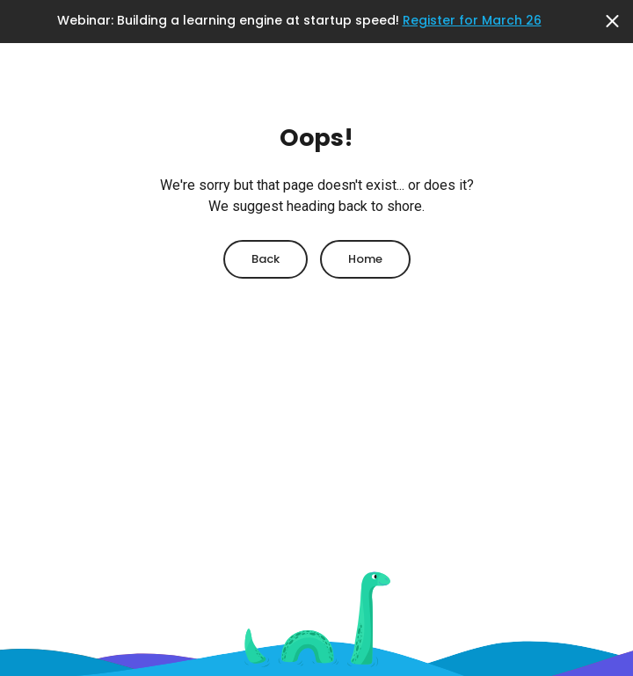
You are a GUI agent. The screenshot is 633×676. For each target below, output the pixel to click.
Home (365, 259)
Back (265, 259)
